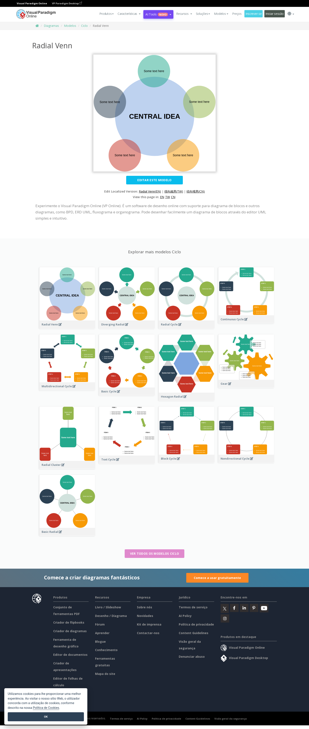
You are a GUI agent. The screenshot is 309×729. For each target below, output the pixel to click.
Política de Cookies (46, 708)
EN (162, 197)
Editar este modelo (154, 180)
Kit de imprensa (149, 624)
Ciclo (84, 26)
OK (46, 716)
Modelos (70, 26)
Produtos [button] (106, 14)
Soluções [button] (203, 14)
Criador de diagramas (70, 631)
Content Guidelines (193, 633)
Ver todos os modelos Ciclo (154, 553)
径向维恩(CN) (195, 191)
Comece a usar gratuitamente (217, 578)
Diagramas (51, 26)
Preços (236, 14)
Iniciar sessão (274, 14)
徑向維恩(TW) (173, 191)
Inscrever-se (253, 14)
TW (167, 197)
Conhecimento (106, 650)
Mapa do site (105, 674)
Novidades (145, 616)
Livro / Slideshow (108, 607)
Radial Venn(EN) (150, 191)
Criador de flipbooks (68, 622)
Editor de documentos (70, 655)
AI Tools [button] (158, 14)
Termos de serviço (193, 607)
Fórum (100, 624)
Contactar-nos (148, 633)
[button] (129, 13)
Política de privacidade (196, 624)
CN (173, 197)
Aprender (102, 633)
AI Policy (185, 616)
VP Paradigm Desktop (67, 3)
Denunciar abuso (192, 657)
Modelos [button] (221, 14)
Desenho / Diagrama (111, 616)
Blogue (100, 641)
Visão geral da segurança (230, 718)
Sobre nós (144, 607)
